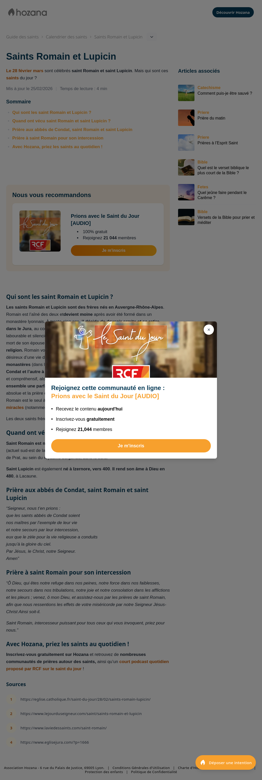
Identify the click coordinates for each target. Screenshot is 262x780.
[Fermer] (209, 329)
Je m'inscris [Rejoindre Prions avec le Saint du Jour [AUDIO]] (131, 445)
